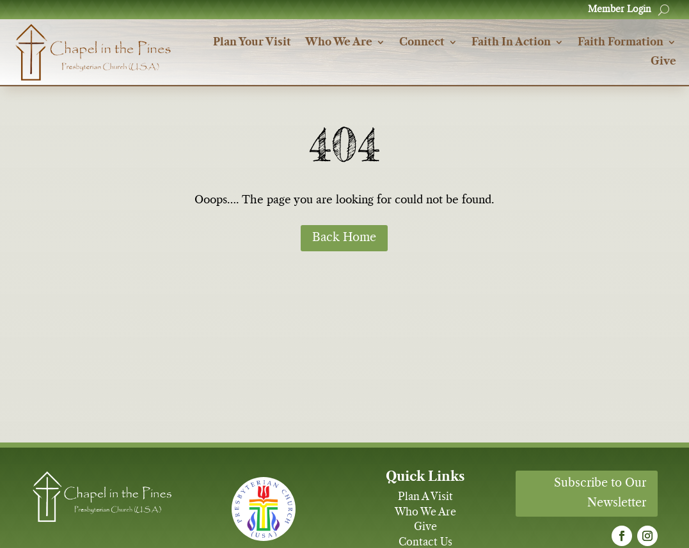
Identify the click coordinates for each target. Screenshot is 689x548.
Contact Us (425, 542)
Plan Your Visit (252, 42)
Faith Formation (620, 42)
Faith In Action (511, 42)
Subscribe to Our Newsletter (600, 493)
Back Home (344, 238)
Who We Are (338, 42)
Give (663, 62)
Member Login (619, 9)
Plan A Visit (425, 497)
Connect (422, 42)
